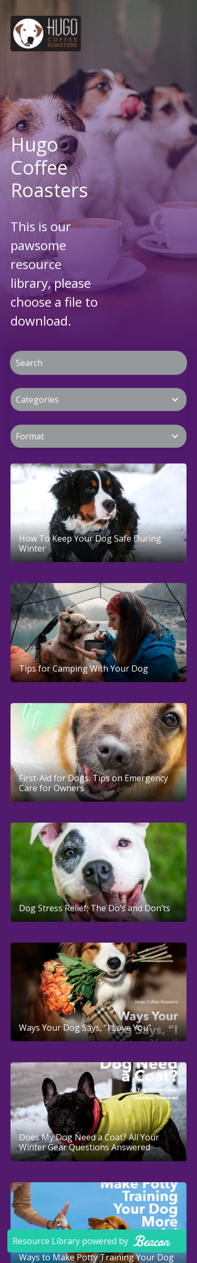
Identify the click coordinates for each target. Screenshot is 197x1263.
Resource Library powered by (92, 1241)
